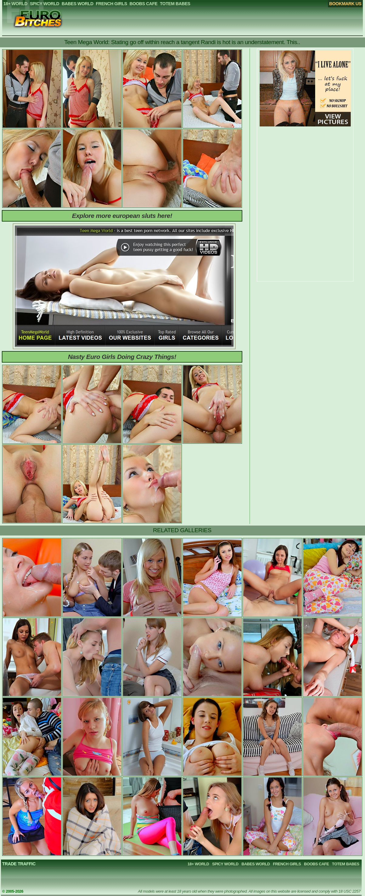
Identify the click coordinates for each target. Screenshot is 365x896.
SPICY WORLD (225, 864)
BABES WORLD (255, 864)
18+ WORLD (198, 864)
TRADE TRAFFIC (19, 863)
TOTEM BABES (345, 864)
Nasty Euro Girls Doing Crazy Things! (122, 356)
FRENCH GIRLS (287, 864)
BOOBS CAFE (316, 864)
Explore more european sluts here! (122, 215)
